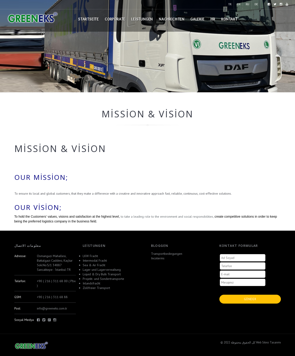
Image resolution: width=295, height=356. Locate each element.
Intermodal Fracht (95, 260)
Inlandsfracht (91, 283)
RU (247, 4)
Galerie (197, 20)
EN (238, 4)
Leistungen (142, 20)
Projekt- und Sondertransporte (103, 279)
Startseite (88, 20)
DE (256, 4)
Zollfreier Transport (96, 288)
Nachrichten (172, 20)
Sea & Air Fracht (94, 265)
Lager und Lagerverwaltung (102, 270)
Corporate (115, 20)
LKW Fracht (90, 256)
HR (212, 20)
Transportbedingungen (166, 254)
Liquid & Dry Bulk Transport (102, 274)
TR (229, 4)
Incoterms (157, 258)
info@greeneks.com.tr (52, 308)
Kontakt (229, 20)
